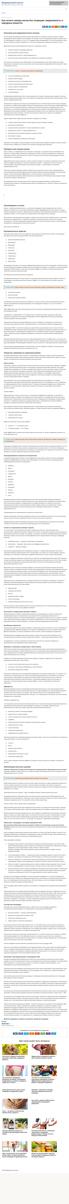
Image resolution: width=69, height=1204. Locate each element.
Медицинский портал (12, 2)
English (4, 13)
